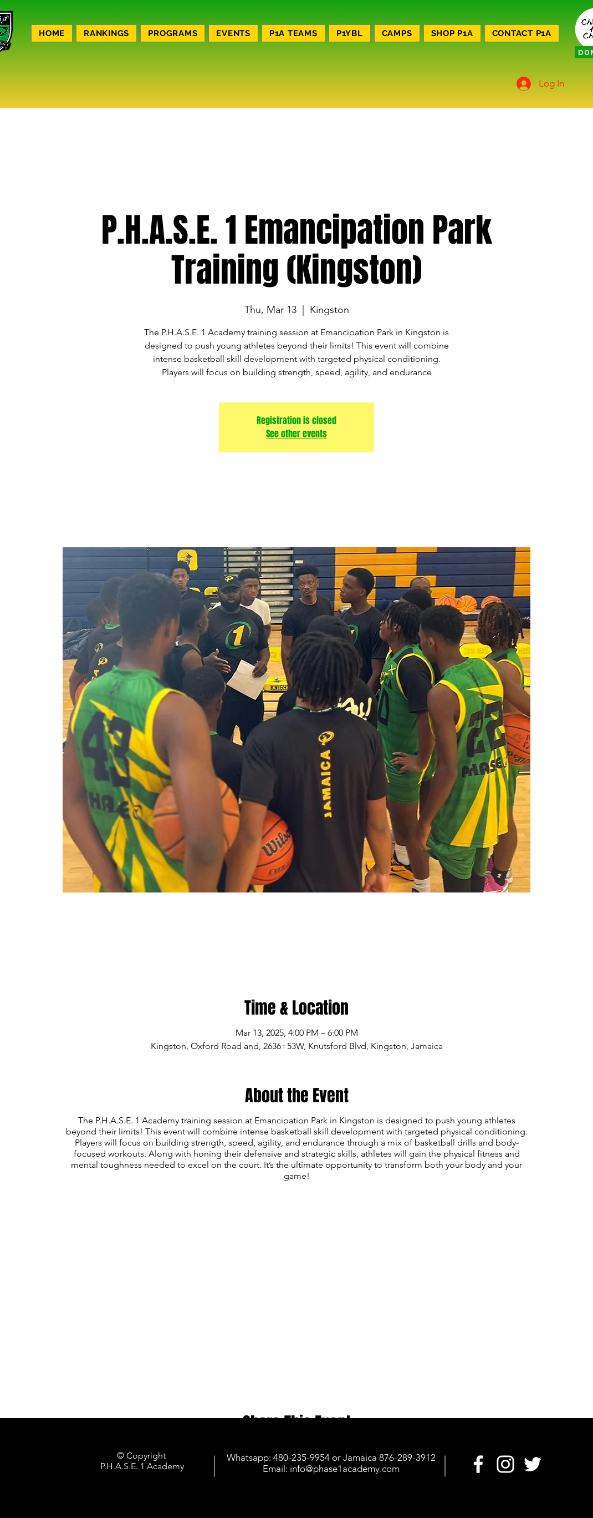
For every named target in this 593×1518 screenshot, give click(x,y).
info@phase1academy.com (345, 1468)
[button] (172, 33)
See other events (296, 433)
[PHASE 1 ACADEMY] (478, 1464)
